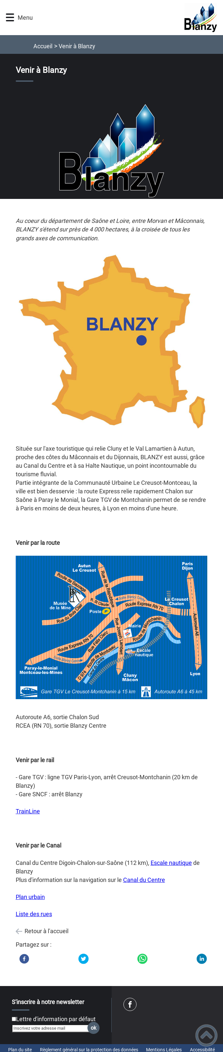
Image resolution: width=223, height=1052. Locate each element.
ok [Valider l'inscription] (93, 1028)
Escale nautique (171, 862)
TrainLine (28, 811)
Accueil (42, 46)
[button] (10, 17)
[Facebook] (24, 959)
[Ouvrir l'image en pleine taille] (112, 151)
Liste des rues (34, 914)
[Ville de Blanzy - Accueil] (126, 17)
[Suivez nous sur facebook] (130, 1004)
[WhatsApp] (142, 959)
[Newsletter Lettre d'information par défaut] (14, 1019)
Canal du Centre (144, 879)
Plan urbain (30, 896)
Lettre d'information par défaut (56, 1019)
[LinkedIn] (201, 959)
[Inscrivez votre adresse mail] (53, 1028)
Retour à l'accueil (46, 931)
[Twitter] (83, 959)
